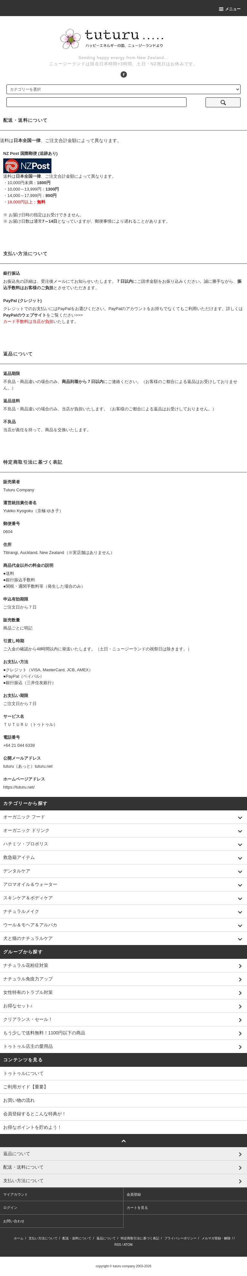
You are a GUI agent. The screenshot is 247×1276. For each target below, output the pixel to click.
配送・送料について (76, 1238)
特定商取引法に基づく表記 (140, 1238)
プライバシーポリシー (180, 1238)
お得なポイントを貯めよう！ (32, 1127)
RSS (117, 1244)
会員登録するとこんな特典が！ (34, 1113)
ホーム (18, 1238)
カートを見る (137, 1207)
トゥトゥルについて (23, 1073)
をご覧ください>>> (43, 315)
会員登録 (134, 1194)
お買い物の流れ (19, 1100)
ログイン (10, 1207)
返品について (106, 1238)
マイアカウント (15, 1194)
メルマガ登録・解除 (216, 1238)
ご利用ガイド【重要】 (25, 1086)
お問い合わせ (13, 1221)
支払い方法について (43, 1238)
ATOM (128, 1244)
